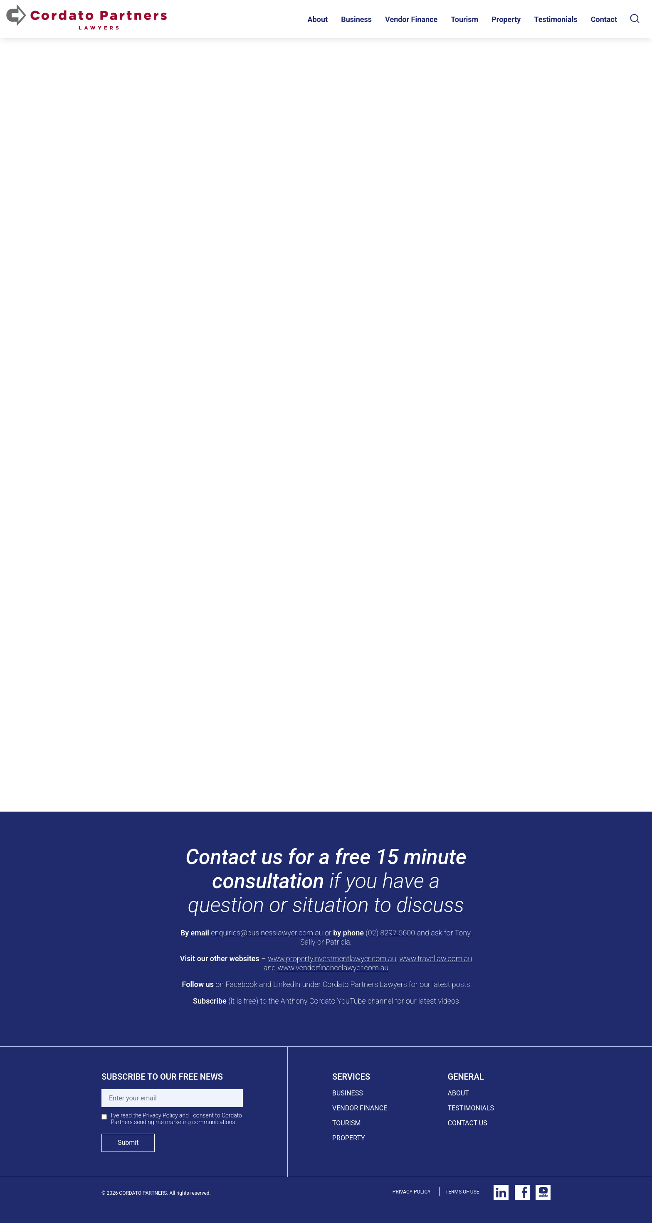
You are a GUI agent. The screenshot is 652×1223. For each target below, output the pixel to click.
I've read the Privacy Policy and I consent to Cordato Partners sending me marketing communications (176, 1118)
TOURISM (346, 1123)
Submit (128, 1143)
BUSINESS (347, 1093)
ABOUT (458, 1093)
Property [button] (506, 19)
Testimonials (555, 19)
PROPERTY (348, 1138)
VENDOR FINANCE (359, 1108)
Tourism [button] (464, 19)
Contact (604, 19)
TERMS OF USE (462, 1192)
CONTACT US (467, 1123)
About (318, 19)
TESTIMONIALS (471, 1108)
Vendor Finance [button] (411, 19)
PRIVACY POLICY (412, 1192)
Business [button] (356, 19)
